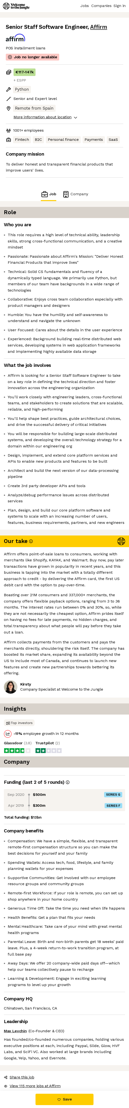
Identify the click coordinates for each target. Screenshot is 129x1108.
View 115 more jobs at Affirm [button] (32, 1086)
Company (75, 194)
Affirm (98, 27)
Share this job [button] (19, 1077)
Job (48, 194)
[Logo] (16, 6)
